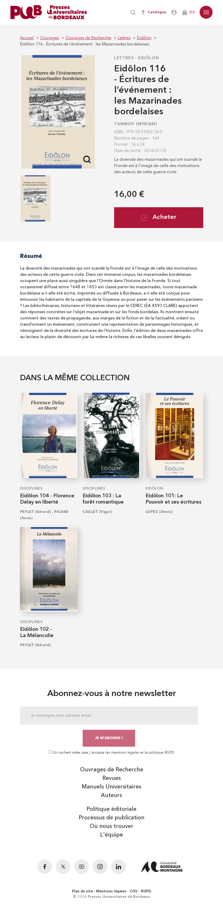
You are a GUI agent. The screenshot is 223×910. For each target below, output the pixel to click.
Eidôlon (148, 58)
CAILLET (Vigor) (97, 512)
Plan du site (82, 891)
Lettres (124, 58)
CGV (133, 891)
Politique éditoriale (111, 809)
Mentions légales (111, 891)
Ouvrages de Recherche (111, 770)
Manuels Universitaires (111, 787)
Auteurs (111, 795)
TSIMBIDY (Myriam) (135, 124)
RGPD (146, 891)
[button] (206, 12)
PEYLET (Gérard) (35, 512)
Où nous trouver (111, 826)
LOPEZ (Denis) (159, 512)
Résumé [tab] (31, 255)
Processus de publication (112, 818)
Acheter (158, 217)
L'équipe (111, 835)
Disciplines (31, 488)
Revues (111, 778)
